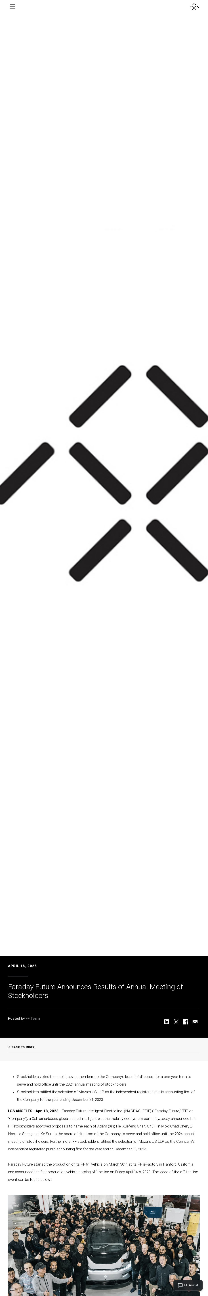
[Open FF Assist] (188, 1285)
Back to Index (21, 1047)
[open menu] (12, 6)
